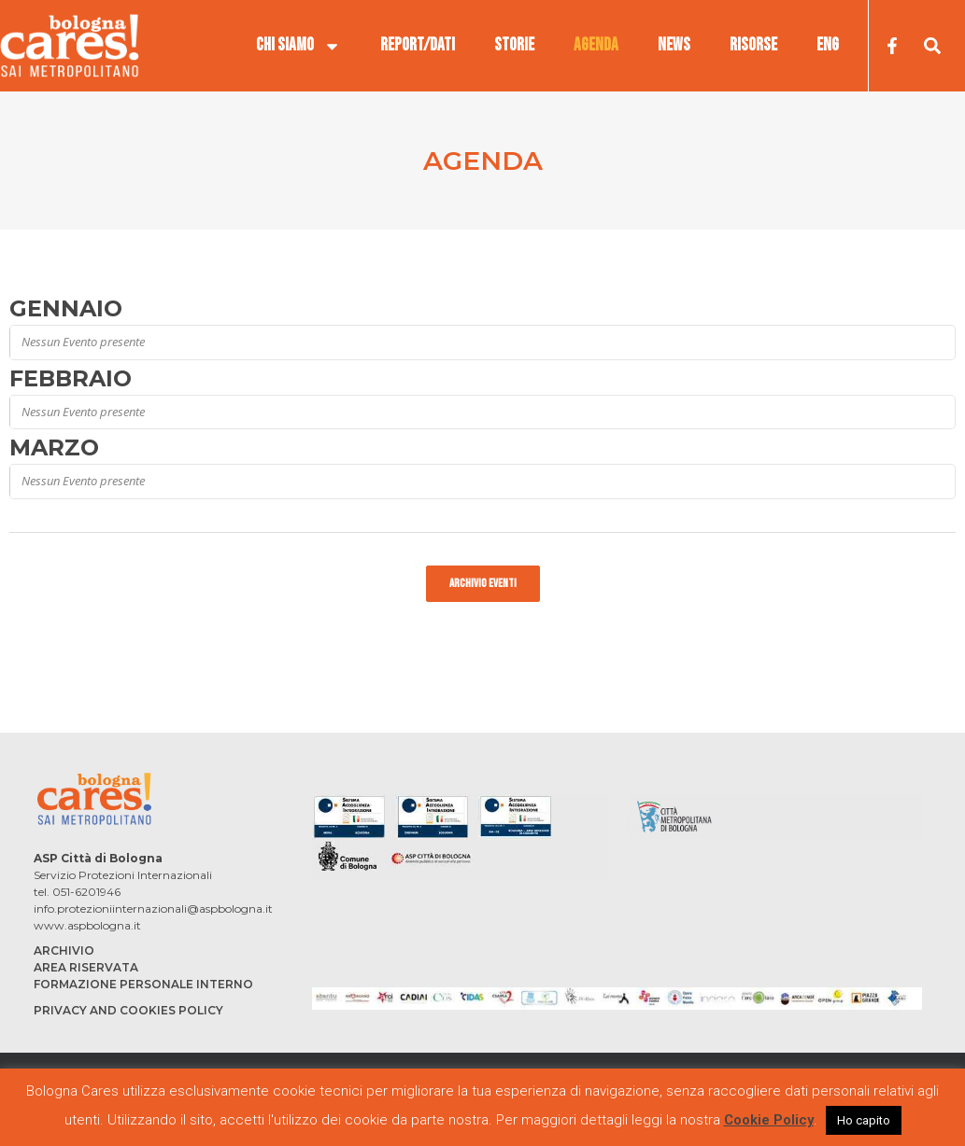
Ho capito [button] (863, 1120)
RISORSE (753, 45)
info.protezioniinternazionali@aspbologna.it (153, 908)
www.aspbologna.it (87, 925)
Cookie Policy (769, 1119)
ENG (827, 45)
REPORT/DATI (417, 45)
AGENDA (596, 45)
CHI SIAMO (298, 46)
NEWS (674, 45)
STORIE (514, 45)
